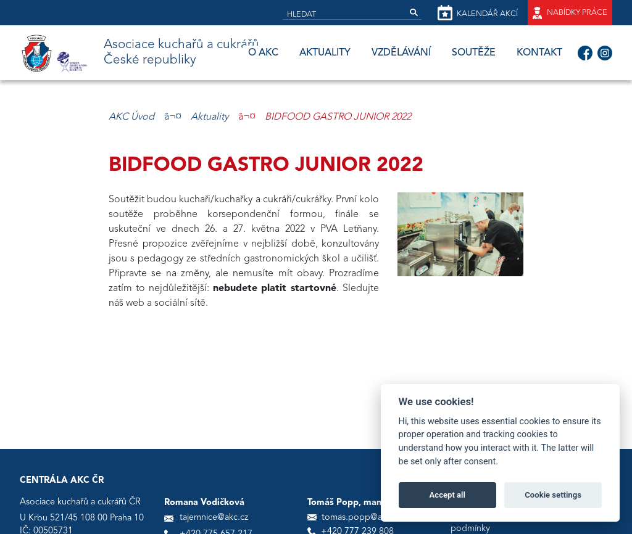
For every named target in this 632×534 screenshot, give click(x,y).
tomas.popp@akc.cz (361, 517)
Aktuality (325, 53)
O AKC (263, 53)
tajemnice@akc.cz (214, 517)
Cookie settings (553, 494)
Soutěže (474, 53)
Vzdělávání (401, 53)
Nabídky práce (570, 13)
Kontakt (539, 53)
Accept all (447, 494)
